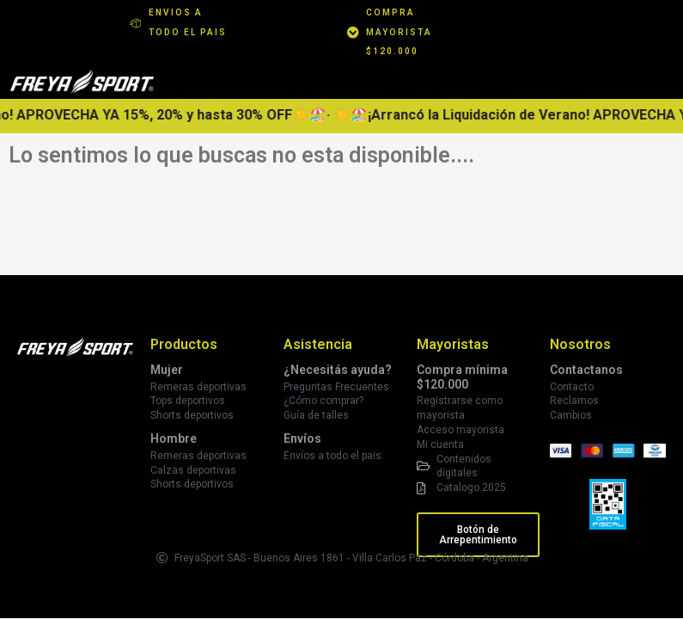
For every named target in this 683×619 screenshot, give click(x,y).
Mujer (166, 370)
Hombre (173, 438)
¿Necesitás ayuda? (338, 370)
